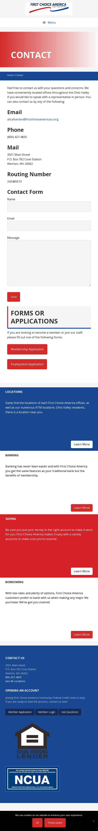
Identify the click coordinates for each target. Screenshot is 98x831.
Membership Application (27, 349)
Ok (37, 822)
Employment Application (27, 364)
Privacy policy (55, 822)
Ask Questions (70, 712)
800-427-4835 (13, 677)
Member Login (46, 712)
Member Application (20, 712)
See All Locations (15, 681)
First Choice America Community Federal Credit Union (49, 9)
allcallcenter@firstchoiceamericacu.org (33, 119)
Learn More (82, 444)
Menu (52, 22)
